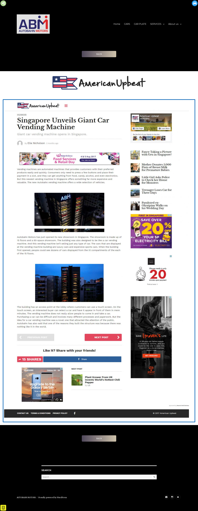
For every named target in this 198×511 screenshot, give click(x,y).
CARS (127, 24)
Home (116, 24)
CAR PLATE (140, 24)
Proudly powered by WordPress (52, 497)
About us (173, 24)
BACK (99, 54)
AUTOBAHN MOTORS (26, 497)
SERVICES (155, 24)
